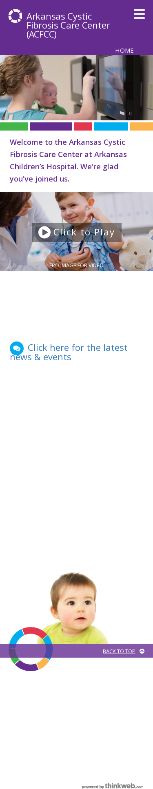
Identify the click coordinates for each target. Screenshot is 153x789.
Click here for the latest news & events (69, 352)
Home (124, 49)
